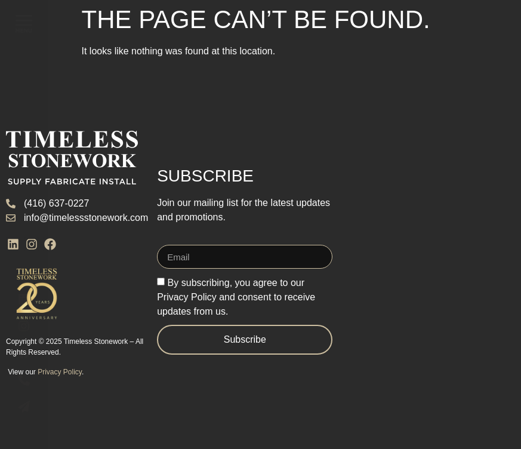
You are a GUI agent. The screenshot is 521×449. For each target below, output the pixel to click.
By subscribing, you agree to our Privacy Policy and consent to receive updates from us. (236, 297)
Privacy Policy (60, 372)
